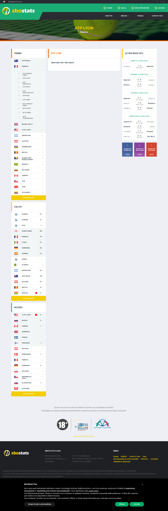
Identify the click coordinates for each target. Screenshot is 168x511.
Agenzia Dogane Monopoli (84, 436)
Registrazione (142, 8)
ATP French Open (27, 74)
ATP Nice (26, 95)
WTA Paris (27, 112)
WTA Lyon (27, 108)
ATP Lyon (26, 78)
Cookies (154, 459)
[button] (4, 1)
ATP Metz (26, 87)
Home (109, 8)
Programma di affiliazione (125, 459)
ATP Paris (26, 100)
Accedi (161, 8)
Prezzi (140, 16)
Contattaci (157, 16)
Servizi (124, 16)
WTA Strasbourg (28, 117)
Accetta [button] (137, 504)
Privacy (144, 459)
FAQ (144, 456)
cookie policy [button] (93, 491)
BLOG (123, 8)
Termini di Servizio (121, 462)
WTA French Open (28, 104)
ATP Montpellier (28, 91)
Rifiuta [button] (122, 504)
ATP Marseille (27, 83)
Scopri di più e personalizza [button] (39, 504)
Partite (108, 16)
